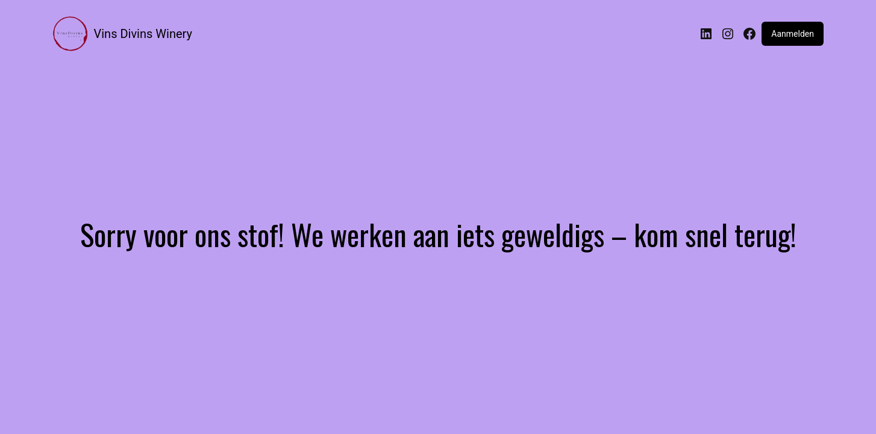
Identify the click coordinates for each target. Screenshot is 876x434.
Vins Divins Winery (143, 34)
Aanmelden (792, 34)
